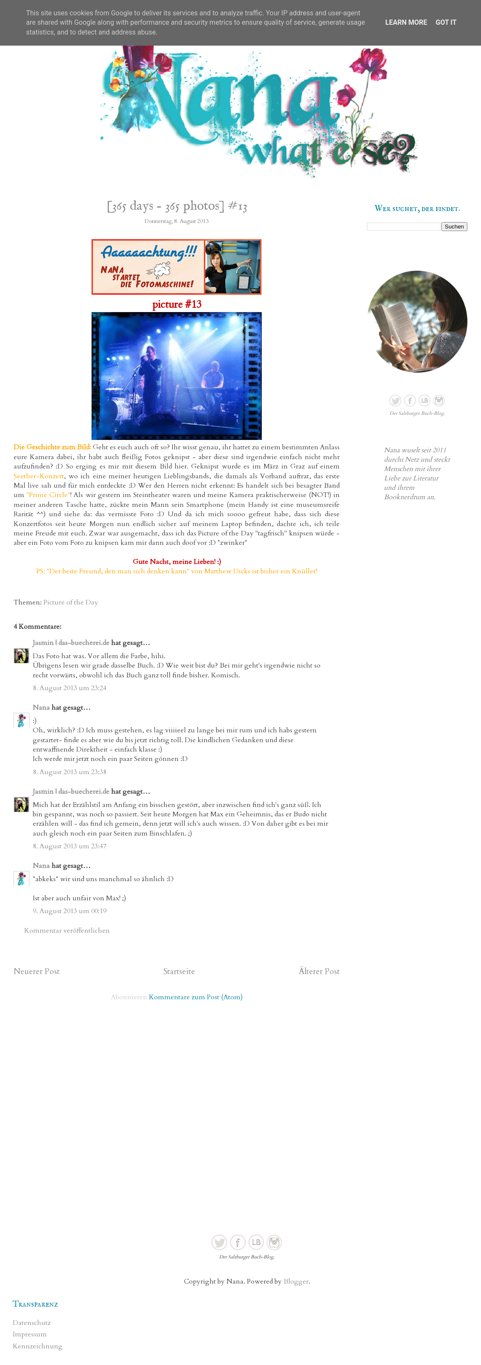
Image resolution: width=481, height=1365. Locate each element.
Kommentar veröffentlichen (67, 930)
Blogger (296, 1281)
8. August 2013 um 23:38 (69, 772)
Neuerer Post (37, 971)
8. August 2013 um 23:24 (69, 688)
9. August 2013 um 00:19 (69, 911)
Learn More (406, 22)
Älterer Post (319, 971)
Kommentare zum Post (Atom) (196, 997)
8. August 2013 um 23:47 (69, 846)
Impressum (30, 1334)
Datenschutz (32, 1322)
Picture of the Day (70, 602)
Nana (41, 707)
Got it (445, 22)
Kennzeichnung (38, 1346)
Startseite (179, 971)
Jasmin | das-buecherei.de (71, 643)
